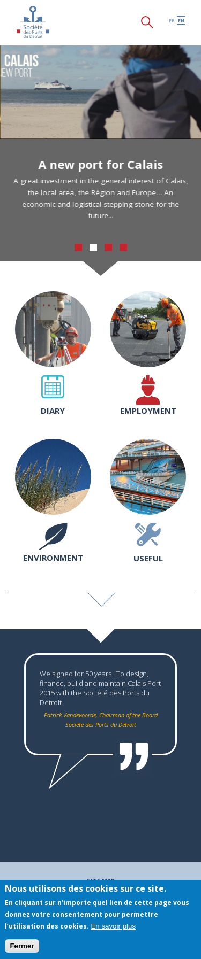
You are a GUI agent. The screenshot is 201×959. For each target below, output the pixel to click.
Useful (148, 558)
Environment (53, 557)
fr (172, 20)
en (181, 20)
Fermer (22, 946)
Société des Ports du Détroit (32, 21)
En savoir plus (113, 926)
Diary (53, 410)
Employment (148, 410)
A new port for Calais (103, 164)
